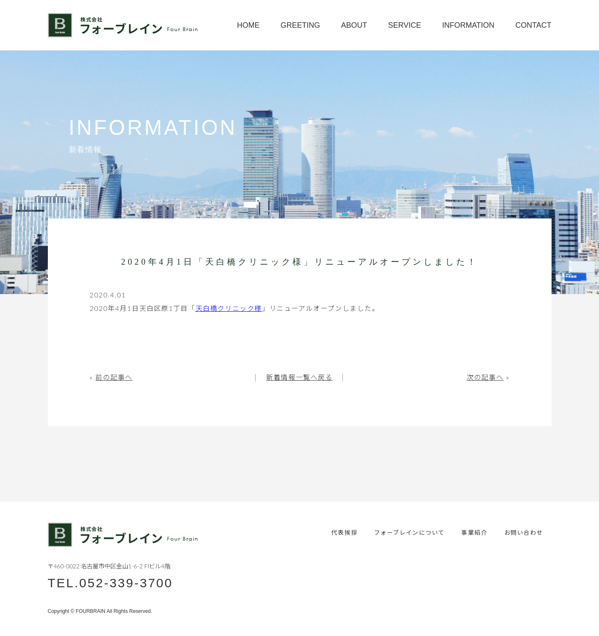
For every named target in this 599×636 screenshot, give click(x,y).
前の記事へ (113, 377)
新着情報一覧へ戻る (299, 377)
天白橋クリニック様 (229, 308)
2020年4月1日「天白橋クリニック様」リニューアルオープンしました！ (299, 261)
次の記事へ (485, 377)
